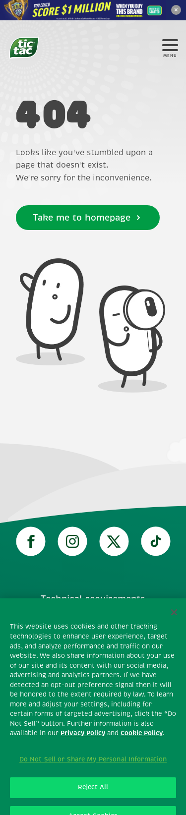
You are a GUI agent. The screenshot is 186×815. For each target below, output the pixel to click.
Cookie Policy (142, 742)
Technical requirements (93, 599)
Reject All (93, 796)
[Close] (174, 621)
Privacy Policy (83, 742)
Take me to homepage (87, 218)
